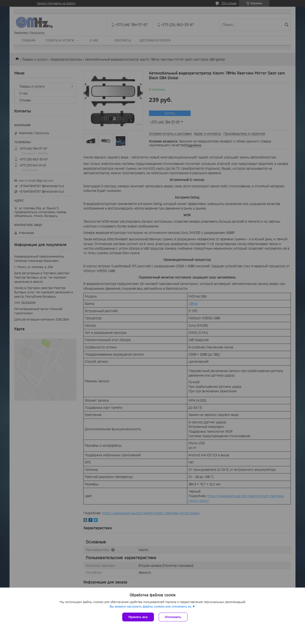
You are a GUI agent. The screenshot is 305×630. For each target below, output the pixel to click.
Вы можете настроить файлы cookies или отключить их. (151, 606)
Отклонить (173, 617)
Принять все (138, 617)
